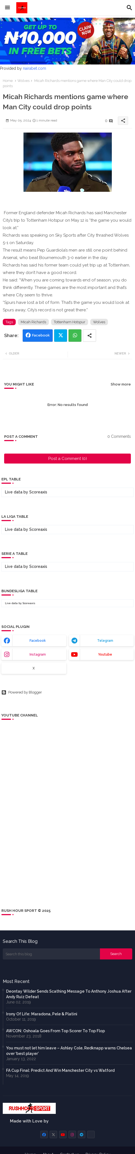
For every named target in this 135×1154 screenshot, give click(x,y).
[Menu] (7, 7)
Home (8, 81)
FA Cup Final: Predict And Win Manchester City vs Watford (60, 1070)
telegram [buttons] (105, 641)
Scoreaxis (38, 492)
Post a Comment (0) (67, 458)
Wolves (23, 81)
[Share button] (89, 335)
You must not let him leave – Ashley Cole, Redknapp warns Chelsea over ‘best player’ (69, 1051)
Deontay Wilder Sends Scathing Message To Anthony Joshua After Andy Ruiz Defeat (68, 994)
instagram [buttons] (38, 654)
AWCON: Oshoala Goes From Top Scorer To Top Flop (55, 1031)
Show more (121, 384)
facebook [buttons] (38, 641)
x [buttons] (34, 668)
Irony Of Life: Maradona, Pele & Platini (41, 1014)
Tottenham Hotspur (69, 322)
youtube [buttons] (105, 654)
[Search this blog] (51, 953)
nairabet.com (34, 68)
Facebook (41, 335)
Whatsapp (74, 335)
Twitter (60, 335)
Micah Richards (33, 322)
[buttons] (44, 1134)
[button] (129, 7)
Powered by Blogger (21, 692)
